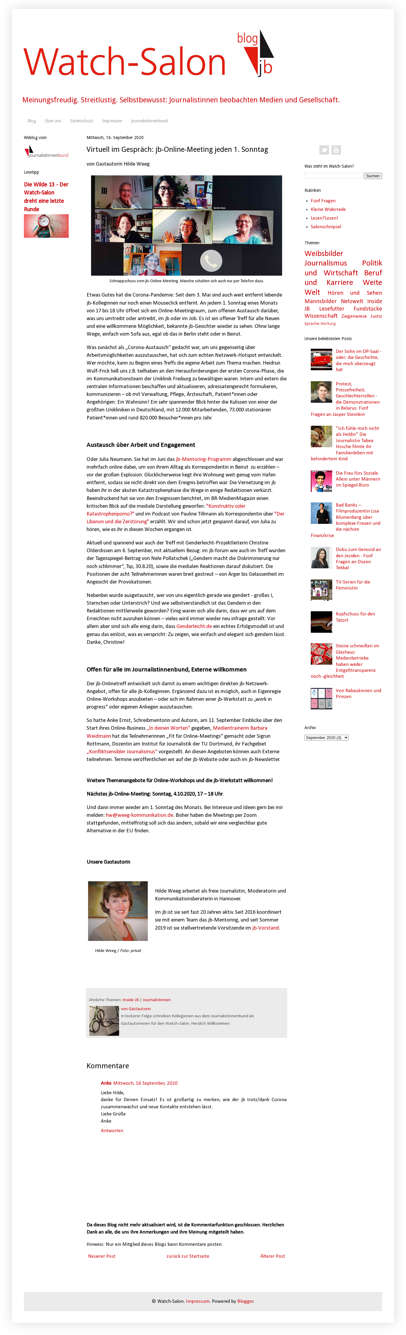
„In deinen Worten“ (168, 728)
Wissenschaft (321, 316)
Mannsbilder (320, 302)
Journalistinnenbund (149, 120)
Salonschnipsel (326, 226)
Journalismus (325, 264)
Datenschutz (81, 120)
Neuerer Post (102, 1256)
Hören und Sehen (354, 293)
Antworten (112, 1130)
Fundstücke (367, 309)
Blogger (245, 1301)
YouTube (336, 150)
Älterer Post (272, 1256)
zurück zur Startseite (188, 1256)
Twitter (324, 150)
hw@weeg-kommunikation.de (139, 815)
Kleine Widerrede (328, 209)
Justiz (376, 316)
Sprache (311, 324)
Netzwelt (352, 302)
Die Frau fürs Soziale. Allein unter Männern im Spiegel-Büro (358, 479)
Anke (106, 1083)
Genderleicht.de (194, 626)
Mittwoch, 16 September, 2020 (145, 1083)
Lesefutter (332, 309)
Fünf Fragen (323, 200)
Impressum (112, 120)
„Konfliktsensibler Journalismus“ (122, 752)
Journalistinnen (157, 1000)
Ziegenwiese (354, 316)
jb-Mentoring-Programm (203, 459)
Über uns (53, 120)
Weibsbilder (323, 254)
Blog (31, 120)
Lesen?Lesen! (324, 218)
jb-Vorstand (265, 928)
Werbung (328, 324)
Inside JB (131, 1000)
